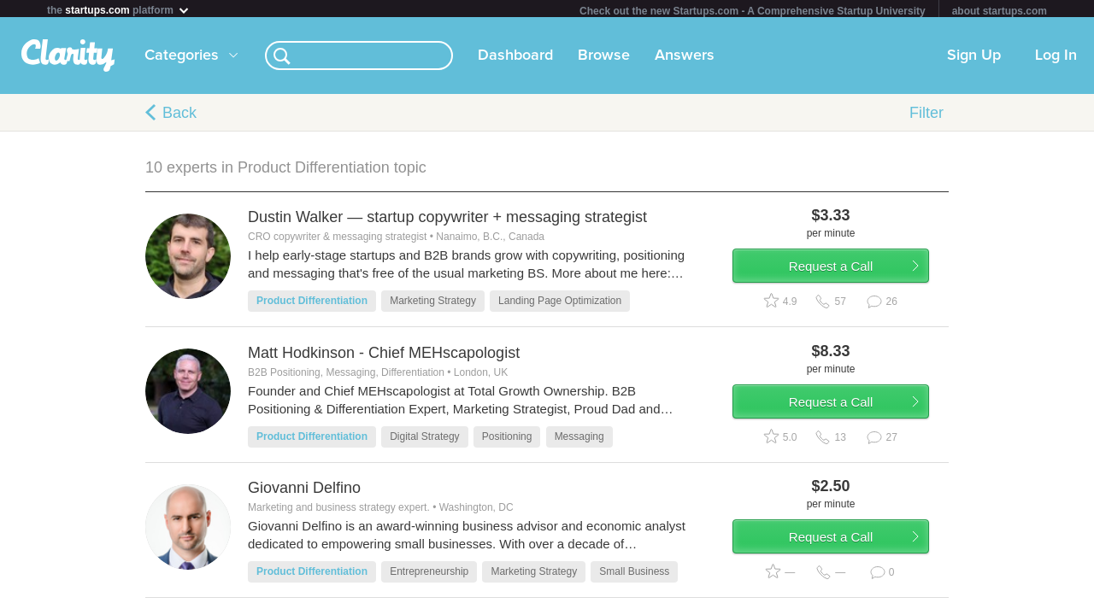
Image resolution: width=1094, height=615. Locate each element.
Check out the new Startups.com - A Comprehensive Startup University (752, 11)
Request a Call (848, 276)
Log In (1056, 59)
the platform (119, 9)
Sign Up (974, 59)
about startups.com (999, 11)
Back (179, 116)
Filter (926, 116)
